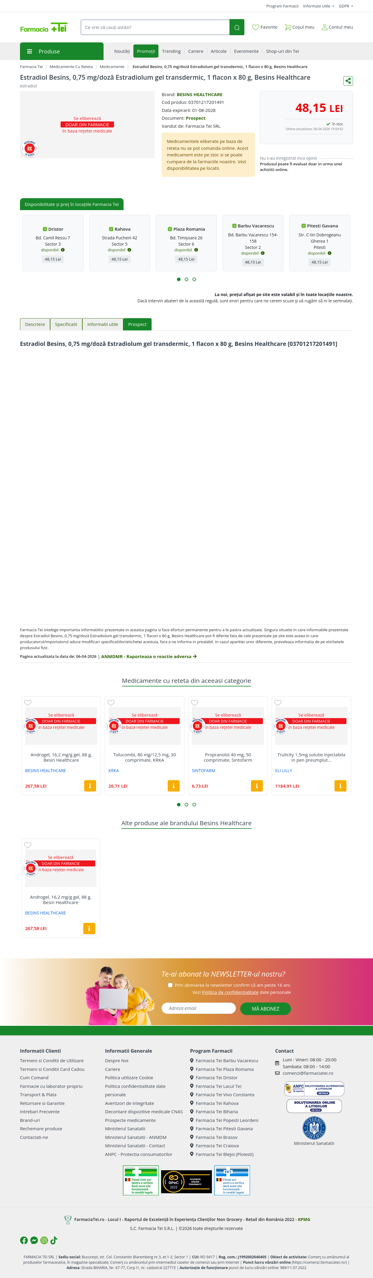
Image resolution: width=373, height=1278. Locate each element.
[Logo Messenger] (34, 1240)
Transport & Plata (38, 1094)
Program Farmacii (282, 6)
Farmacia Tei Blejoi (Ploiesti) (222, 1154)
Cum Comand (34, 1077)
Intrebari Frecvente (40, 1111)
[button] (179, 279)
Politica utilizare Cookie (129, 1077)
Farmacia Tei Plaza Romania (222, 1069)
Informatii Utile (317, 6)
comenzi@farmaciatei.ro (308, 1073)
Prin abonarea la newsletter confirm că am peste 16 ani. (233, 985)
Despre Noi (116, 1060)
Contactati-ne (34, 1137)
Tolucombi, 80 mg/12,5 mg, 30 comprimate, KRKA (144, 757)
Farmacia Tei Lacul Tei (215, 1086)
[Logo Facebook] (24, 1240)
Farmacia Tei (31, 66)
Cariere (112, 1069)
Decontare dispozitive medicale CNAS (144, 1111)
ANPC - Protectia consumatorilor (138, 1154)
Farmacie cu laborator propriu (51, 1086)
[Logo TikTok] (53, 1240)
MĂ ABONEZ (265, 1009)
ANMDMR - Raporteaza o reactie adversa (148, 656)
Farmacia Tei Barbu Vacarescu (224, 1060)
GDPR (344, 6)
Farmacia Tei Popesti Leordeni (224, 1120)
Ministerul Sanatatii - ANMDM (136, 1137)
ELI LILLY (283, 770)
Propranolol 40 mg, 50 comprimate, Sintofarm (228, 757)
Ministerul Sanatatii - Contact (135, 1145)
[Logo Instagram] (44, 1240)
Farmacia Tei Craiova (214, 1145)
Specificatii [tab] (66, 324)
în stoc (337, 124)
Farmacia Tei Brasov (214, 1137)
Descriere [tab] (35, 324)
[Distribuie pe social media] (348, 81)
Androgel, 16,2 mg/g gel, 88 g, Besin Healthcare (61, 757)
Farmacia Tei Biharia (214, 1111)
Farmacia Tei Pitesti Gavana (221, 1128)
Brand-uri (30, 1120)
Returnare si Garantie (42, 1103)
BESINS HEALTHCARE (199, 94)
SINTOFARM (203, 770)
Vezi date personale (241, 992)
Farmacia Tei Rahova (214, 1103)
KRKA (114, 770)
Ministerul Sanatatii (125, 1128)
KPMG (304, 1219)
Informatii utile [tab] (102, 324)
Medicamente (112, 66)
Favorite (264, 27)
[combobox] (154, 27)
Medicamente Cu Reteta (71, 66)
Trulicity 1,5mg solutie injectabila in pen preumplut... (312, 757)
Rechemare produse (41, 1128)
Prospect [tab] (137, 324)
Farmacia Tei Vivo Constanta (222, 1094)
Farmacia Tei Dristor (214, 1077)
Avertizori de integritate (129, 1103)
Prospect (196, 118)
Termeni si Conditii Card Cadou (52, 1069)
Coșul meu (300, 25)
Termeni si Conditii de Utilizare (52, 1060)
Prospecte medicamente (130, 1120)
